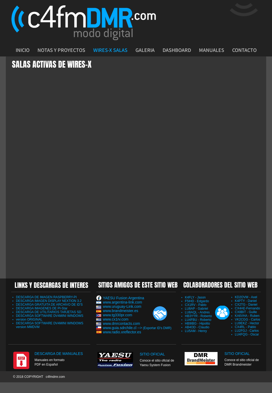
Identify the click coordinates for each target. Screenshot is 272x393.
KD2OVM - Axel (246, 297)
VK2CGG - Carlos (247, 319)
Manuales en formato (50, 360)
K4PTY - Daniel (246, 301)
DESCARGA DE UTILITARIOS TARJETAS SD (48, 312)
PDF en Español (46, 364)
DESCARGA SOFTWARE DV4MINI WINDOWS (49, 316)
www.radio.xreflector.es (122, 332)
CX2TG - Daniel (246, 304)
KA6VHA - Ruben (247, 316)
